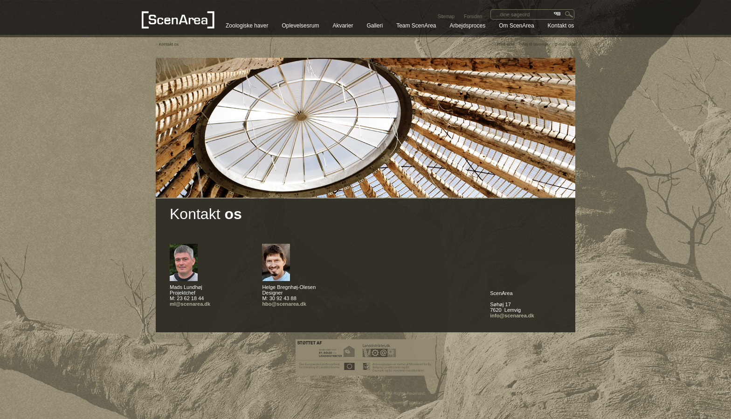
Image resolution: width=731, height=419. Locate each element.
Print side (505, 44)
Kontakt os (169, 44)
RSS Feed (191, 335)
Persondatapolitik (226, 335)
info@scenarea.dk (512, 315)
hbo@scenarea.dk (284, 304)
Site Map (166, 335)
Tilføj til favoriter (533, 44)
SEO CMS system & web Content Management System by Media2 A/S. (365, 402)
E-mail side (564, 44)
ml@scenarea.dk (190, 304)
